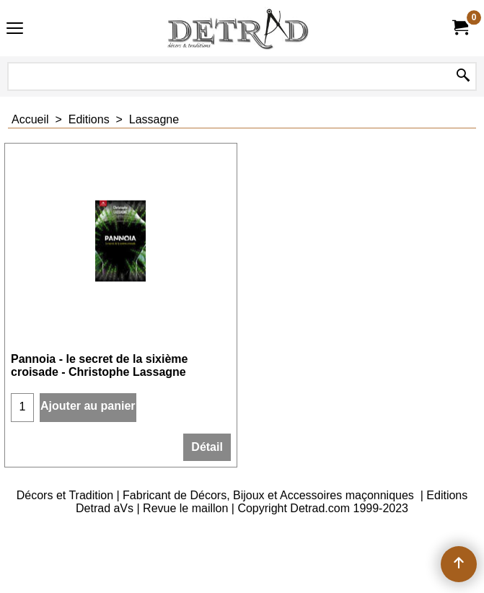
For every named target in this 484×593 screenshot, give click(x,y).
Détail (207, 447)
